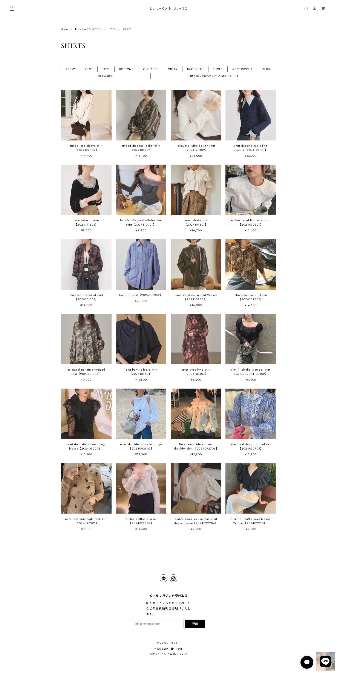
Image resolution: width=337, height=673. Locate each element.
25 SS (88, 71)
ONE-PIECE (150, 71)
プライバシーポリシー (168, 643)
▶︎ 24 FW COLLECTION (89, 30)
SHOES (218, 71)
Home (64, 30)
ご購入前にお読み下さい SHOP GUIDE (213, 78)
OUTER (173, 71)
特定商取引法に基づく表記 (168, 648)
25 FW (70, 71)
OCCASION (106, 78)
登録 (195, 623)
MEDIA (266, 71)
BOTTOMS (126, 71)
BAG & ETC (195, 71)
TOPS (113, 30)
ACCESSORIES (242, 71)
